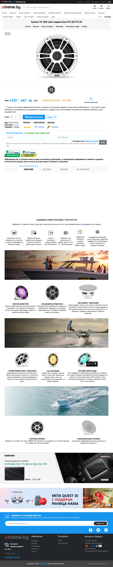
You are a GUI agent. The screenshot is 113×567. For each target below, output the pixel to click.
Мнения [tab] (64, 169)
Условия (87, 2)
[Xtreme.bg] (11, 7)
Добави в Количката (34, 117)
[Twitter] (98, 530)
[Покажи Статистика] (27, 127)
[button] (21, 116)
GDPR (60, 541)
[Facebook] (90, 530)
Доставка (80, 2)
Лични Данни (62, 543)
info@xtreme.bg (20, 2)
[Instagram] (106, 530)
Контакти (103, 2)
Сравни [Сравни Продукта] (51, 117)
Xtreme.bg (42, 564)
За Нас (33, 551)
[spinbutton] (14, 117)
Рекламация (95, 2)
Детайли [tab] (47, 169)
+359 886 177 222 (12, 557)
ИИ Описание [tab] (83, 169)
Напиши (54, 127)
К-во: (7, 116)
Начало (4, 13)
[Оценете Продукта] (39, 126)
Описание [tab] (28, 169)
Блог (100, 17)
